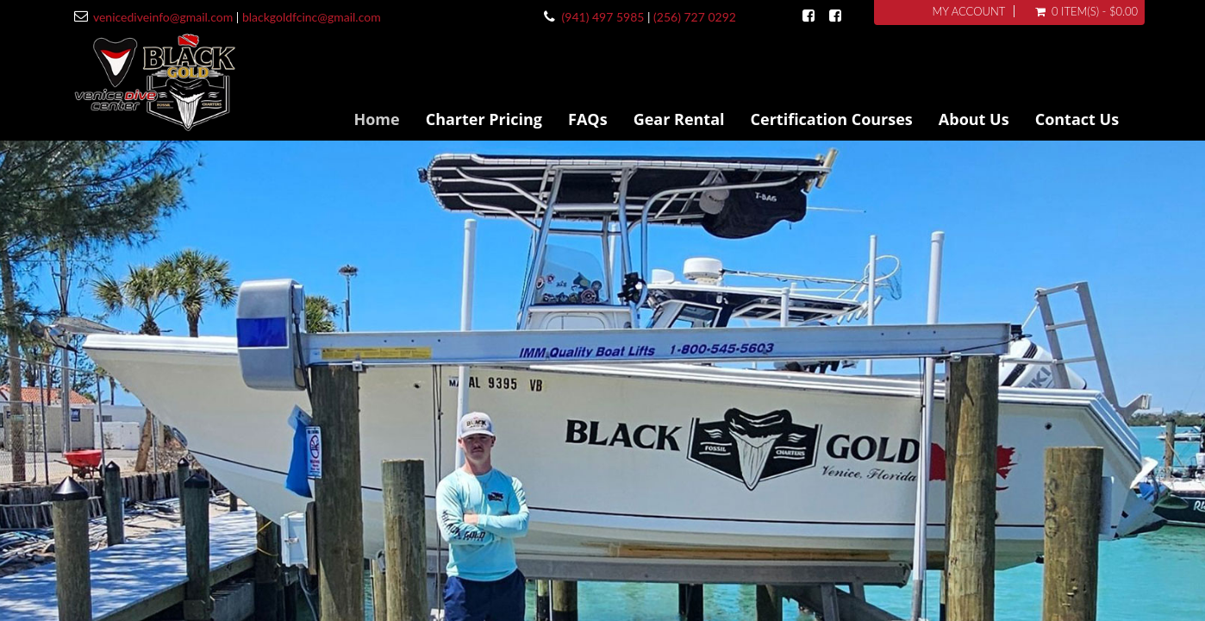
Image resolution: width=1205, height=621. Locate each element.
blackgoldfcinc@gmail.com (311, 16)
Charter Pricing (484, 119)
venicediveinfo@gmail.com (163, 16)
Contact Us (1077, 119)
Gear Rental (679, 119)
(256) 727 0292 (694, 16)
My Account (969, 11)
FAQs (588, 119)
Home (376, 119)
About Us (974, 119)
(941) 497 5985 (603, 16)
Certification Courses (832, 119)
